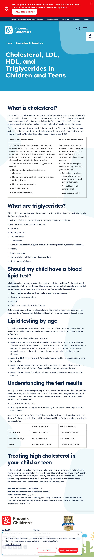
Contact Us (6, 530)
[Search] (78, 29)
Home (9, 43)
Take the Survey (24, 11)
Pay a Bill (65, 19)
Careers (76, 19)
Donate (86, 19)
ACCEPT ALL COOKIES (68, 550)
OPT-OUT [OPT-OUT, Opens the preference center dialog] (47, 550)
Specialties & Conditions (29, 43)
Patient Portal (52, 19)
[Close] (91, 3)
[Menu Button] (85, 28)
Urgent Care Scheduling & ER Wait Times (27, 19)
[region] (42, 543)
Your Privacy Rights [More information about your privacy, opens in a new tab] (13, 544)
